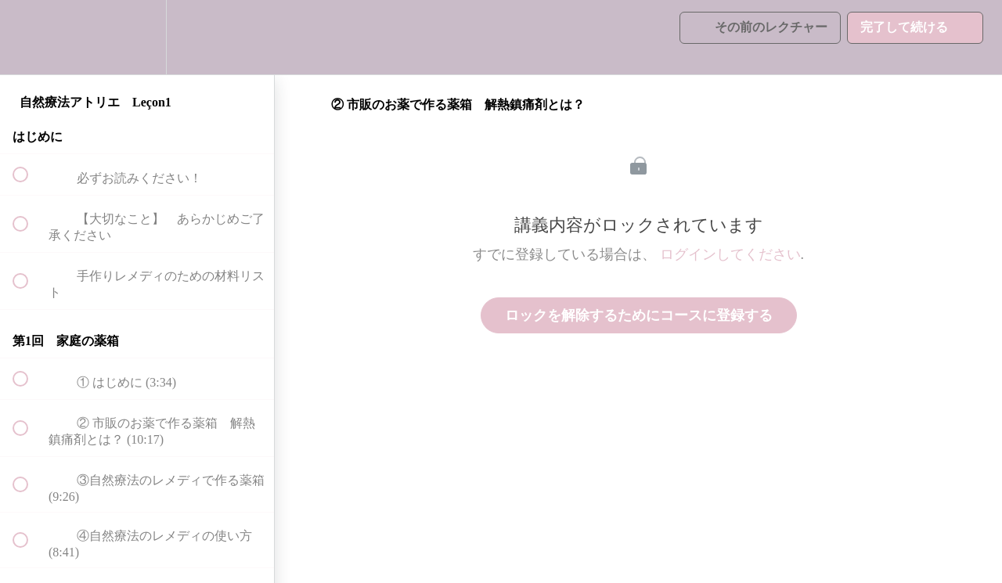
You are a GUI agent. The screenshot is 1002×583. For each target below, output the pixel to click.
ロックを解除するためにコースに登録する (639, 315)
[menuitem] (137, 37)
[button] (29, 37)
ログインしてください (730, 254)
